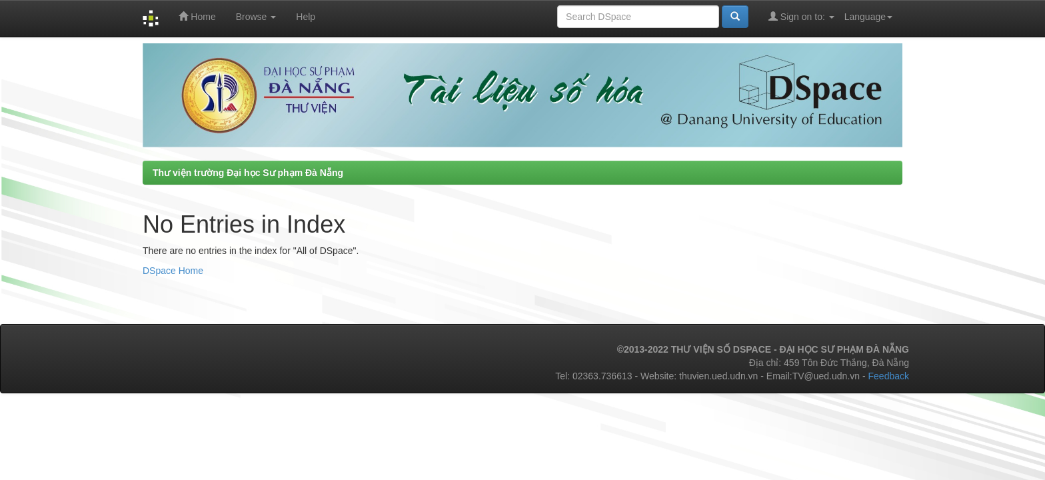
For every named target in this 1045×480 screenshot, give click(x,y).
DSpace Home (173, 270)
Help (305, 16)
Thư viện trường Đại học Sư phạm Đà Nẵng (248, 172)
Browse (256, 16)
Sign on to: (801, 16)
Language (868, 16)
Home (197, 16)
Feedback (888, 376)
